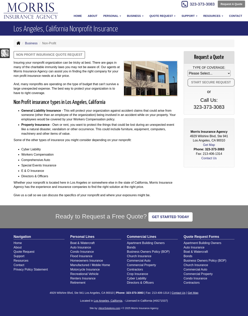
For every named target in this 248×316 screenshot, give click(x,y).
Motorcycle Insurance (85, 269)
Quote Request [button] (162, 15)
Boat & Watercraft (82, 243)
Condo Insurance (82, 251)
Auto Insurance (80, 247)
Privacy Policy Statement (31, 269)
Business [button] (135, 15)
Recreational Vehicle (84, 274)
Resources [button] (213, 15)
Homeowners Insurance (86, 260)
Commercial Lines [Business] (141, 237)
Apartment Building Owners (146, 243)
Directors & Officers (140, 282)
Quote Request (24, 251)
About (92, 15)
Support (19, 256)
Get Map (209, 144)
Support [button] (189, 15)
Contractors (135, 269)
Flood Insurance (81, 256)
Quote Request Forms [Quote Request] (201, 237)
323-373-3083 (200, 4)
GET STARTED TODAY (170, 217)
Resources (21, 260)
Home (78, 15)
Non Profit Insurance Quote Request (49, 54)
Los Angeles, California (108, 300)
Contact (235, 15)
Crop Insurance (137, 274)
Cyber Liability (136, 278)
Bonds (131, 247)
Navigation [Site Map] (22, 237)
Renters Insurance (83, 278)
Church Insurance (139, 256)
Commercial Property (141, 265)
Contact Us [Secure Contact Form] (209, 158)
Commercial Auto (139, 260)
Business (31, 43)
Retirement (77, 282)
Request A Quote (231, 4)
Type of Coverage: (209, 67)
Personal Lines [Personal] (82, 237)
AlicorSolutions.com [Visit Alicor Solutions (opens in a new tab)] (109, 308)
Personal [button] (112, 15)
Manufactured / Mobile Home (90, 265)
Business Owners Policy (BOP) (148, 251)
